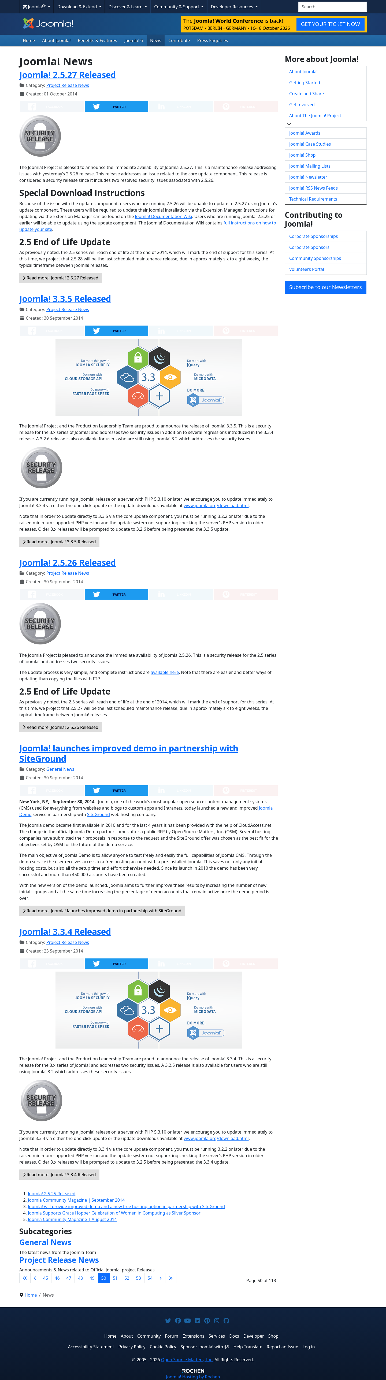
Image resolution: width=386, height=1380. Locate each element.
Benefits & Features (97, 40)
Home (29, 40)
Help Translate (247, 1347)
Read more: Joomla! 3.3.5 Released (59, 542)
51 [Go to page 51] (115, 1278)
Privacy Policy (132, 1347)
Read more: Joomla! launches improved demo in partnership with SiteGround (102, 911)
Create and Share (306, 94)
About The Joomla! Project (315, 116)
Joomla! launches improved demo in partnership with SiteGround (128, 753)
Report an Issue (282, 1347)
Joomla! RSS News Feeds (313, 188)
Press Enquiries (212, 40)
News (155, 40)
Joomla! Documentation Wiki (163, 216)
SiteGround (98, 814)
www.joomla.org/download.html (216, 505)
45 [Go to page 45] (45, 1278)
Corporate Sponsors (309, 247)
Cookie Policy (163, 1347)
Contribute (179, 40)
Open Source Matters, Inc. (187, 1360)
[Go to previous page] (35, 1278)
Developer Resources (232, 7)
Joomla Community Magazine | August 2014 (72, 1219)
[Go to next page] (160, 1278)
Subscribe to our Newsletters (325, 287)
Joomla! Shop (302, 155)
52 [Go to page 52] (126, 1278)
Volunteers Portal (306, 269)
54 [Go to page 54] (150, 1278)
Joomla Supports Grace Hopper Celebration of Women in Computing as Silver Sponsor (114, 1213)
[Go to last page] (170, 1278)
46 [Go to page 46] (57, 1278)
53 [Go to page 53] (138, 1278)
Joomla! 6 (133, 40)
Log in (309, 1347)
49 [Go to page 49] (92, 1278)
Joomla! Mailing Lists (310, 166)
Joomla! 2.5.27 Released (67, 74)
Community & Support (177, 7)
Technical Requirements (313, 199)
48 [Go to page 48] (80, 1278)
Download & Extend (77, 7)
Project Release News (67, 85)
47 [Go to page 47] (68, 1278)
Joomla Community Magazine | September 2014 (76, 1200)
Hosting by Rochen (193, 1377)
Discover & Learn (126, 7)
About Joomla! (56, 40)
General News (60, 769)
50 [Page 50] (103, 1278)
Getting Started (304, 83)
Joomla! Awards (304, 133)
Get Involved (302, 105)
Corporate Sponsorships (313, 236)
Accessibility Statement (91, 1347)
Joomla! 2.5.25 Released (51, 1194)
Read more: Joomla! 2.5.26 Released (60, 727)
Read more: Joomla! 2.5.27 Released (60, 278)
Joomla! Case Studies (310, 144)
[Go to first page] (25, 1278)
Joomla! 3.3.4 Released (65, 931)
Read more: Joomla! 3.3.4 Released (59, 1175)
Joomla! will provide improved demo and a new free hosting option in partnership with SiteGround (126, 1206)
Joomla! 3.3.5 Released (65, 298)
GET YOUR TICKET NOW (330, 24)
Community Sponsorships (315, 258)
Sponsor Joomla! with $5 (205, 1347)
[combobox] (332, 7)
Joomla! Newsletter (308, 177)
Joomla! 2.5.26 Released (67, 562)
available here (165, 672)
